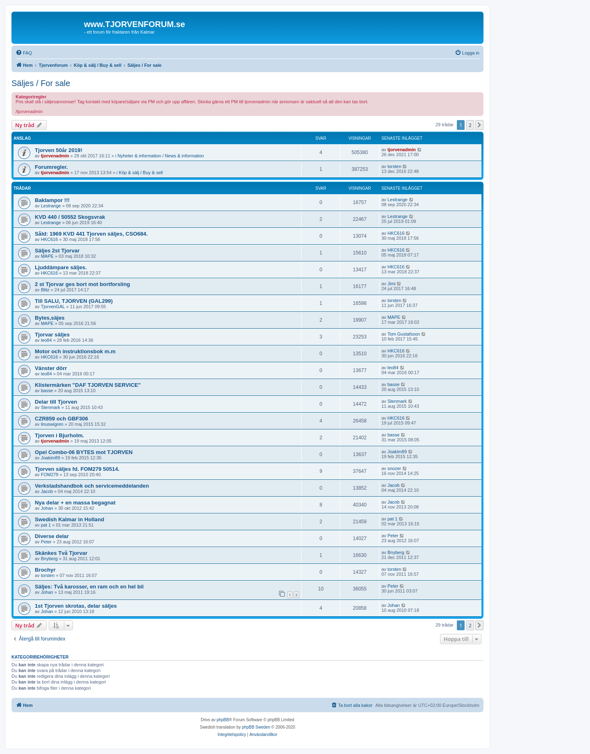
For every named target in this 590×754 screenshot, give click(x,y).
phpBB (223, 720)
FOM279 (50, 474)
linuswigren (52, 424)
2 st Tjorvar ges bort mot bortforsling (82, 284)
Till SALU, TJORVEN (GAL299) (74, 301)
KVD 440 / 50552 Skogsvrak (70, 217)
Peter (46, 541)
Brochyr (45, 570)
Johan (47, 508)
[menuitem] (24, 53)
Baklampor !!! (52, 200)
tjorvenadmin (55, 155)
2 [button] (470, 125)
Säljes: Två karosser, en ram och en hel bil (89, 587)
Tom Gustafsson (404, 334)
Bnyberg (49, 558)
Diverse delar (52, 536)
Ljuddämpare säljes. (61, 267)
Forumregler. (51, 167)
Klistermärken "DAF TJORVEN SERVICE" (88, 385)
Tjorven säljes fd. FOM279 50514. (77, 469)
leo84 (46, 340)
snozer (394, 468)
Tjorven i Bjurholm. (59, 435)
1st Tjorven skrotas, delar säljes (76, 606)
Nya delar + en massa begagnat (75, 503)
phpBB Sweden (256, 727)
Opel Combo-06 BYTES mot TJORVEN (84, 452)
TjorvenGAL (53, 306)
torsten (395, 166)
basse (47, 390)
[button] (479, 125)
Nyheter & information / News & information (161, 155)
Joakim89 (50, 457)
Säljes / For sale (40, 83)
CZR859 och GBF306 (61, 419)
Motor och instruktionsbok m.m (75, 351)
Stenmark (50, 407)
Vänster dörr (51, 368)
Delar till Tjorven (56, 402)
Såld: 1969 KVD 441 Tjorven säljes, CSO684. (91, 234)
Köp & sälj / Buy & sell (141, 172)
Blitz (45, 289)
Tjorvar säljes (52, 335)
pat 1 (46, 524)
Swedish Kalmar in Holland (69, 519)
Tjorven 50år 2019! (58, 150)
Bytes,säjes (50, 318)
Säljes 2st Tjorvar (57, 251)
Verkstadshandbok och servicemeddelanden (92, 486)
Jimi (392, 283)
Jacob (47, 491)
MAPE (47, 256)
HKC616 (49, 239)
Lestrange (51, 205)
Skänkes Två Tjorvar (61, 553)
